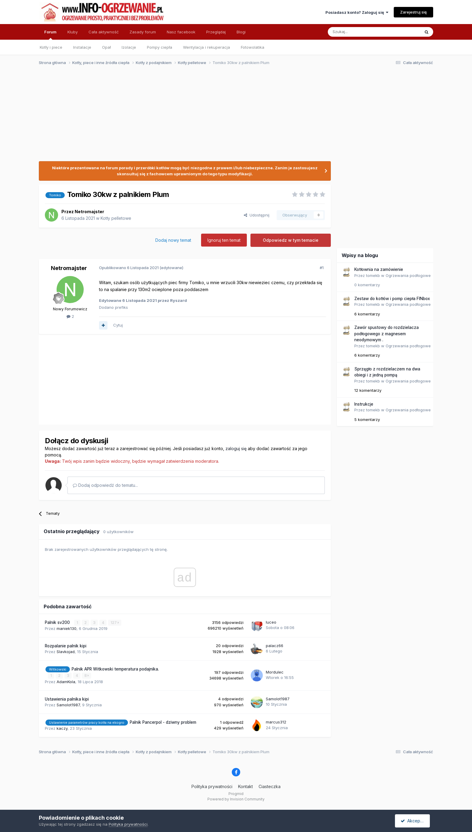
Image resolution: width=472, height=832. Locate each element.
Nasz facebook (181, 31)
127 (114, 622)
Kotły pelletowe (116, 218)
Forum (50, 34)
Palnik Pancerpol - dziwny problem (163, 722)
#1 (322, 267)
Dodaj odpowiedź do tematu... (105, 485)
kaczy (62, 728)
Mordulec (275, 672)
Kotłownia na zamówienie (378, 269)
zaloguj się (236, 448)
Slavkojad (66, 651)
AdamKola (66, 681)
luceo (271, 622)
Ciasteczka (270, 786)
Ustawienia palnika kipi (67, 698)
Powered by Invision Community (236, 799)
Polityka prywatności (211, 786)
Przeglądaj (216, 31)
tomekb (373, 275)
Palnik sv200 (58, 622)
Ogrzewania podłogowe (408, 275)
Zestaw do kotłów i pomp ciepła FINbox (392, 298)
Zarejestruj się (413, 12)
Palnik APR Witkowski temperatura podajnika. (115, 669)
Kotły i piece (51, 47)
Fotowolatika (252, 47)
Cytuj (118, 325)
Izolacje (129, 47)
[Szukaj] (359, 32)
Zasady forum (142, 31)
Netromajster (89, 211)
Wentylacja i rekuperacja (206, 47)
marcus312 (276, 722)
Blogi (241, 31)
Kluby (72, 31)
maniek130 (66, 628)
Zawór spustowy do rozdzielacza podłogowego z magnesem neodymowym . (386, 333)
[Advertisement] (233, 117)
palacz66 (274, 645)
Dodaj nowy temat (173, 240)
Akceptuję (413, 820)
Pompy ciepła (159, 47)
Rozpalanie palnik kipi (65, 645)
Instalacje (82, 47)
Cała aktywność (103, 31)
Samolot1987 (68, 704)
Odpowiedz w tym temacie (290, 240)
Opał (106, 47)
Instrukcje (363, 404)
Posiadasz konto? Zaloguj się (356, 12)
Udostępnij (256, 215)
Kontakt (245, 786)
